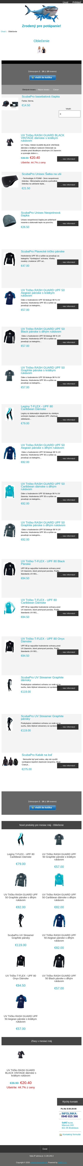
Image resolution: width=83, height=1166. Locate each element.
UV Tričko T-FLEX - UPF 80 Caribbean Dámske (39, 601)
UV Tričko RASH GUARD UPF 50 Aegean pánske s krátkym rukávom (43, 292)
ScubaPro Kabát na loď (37, 755)
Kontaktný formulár (72, 1134)
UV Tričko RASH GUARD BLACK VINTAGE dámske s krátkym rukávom (42, 138)
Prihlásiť (77, 2)
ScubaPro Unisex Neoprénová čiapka (40, 214)
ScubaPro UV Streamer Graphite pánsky (42, 717)
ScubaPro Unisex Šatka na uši (41, 174)
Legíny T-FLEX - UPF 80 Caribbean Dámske (37, 408)
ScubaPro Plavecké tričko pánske (42, 251)
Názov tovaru (43, 89)
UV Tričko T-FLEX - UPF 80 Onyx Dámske (42, 640)
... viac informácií (67, 159)
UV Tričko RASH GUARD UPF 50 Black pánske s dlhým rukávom (43, 330)
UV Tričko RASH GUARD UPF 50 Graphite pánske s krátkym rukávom (43, 370)
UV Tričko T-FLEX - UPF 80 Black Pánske (43, 563)
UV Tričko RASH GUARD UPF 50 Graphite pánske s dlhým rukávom (43, 524)
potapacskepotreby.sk (38, 1162)
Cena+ (56, 89)
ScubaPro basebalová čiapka (41, 96)
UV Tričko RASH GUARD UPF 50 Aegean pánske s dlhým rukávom (43, 446)
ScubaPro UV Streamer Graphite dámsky (42, 679)
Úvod (65, 2)
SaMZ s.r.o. (62, 1162)
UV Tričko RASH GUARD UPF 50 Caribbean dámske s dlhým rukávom (43, 486)
